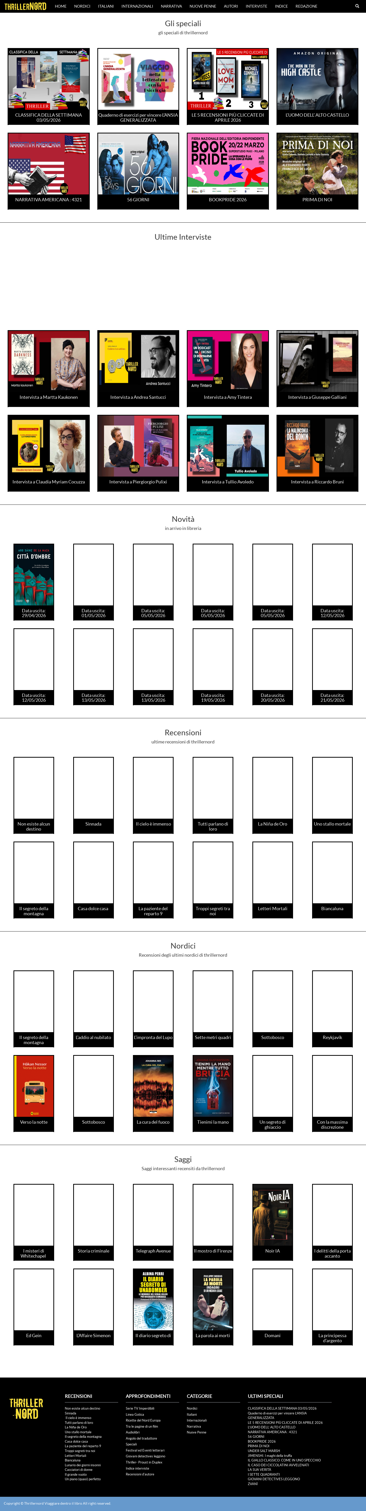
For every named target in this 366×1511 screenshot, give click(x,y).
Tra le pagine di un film (142, 1426)
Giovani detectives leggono (145, 1456)
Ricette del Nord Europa (143, 1420)
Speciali (131, 1444)
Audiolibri (133, 1432)
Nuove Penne (203, 6)
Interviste (256, 6)
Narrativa (171, 6)
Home (61, 6)
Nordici (82, 6)
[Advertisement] (183, 292)
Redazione (306, 6)
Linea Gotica (135, 1414)
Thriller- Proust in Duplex (144, 1462)
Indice (281, 6)
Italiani (106, 6)
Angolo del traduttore (141, 1438)
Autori (231, 6)
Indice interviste (137, 1468)
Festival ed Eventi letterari (145, 1450)
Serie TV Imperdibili (140, 1408)
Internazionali (137, 6)
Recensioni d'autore (140, 1474)
